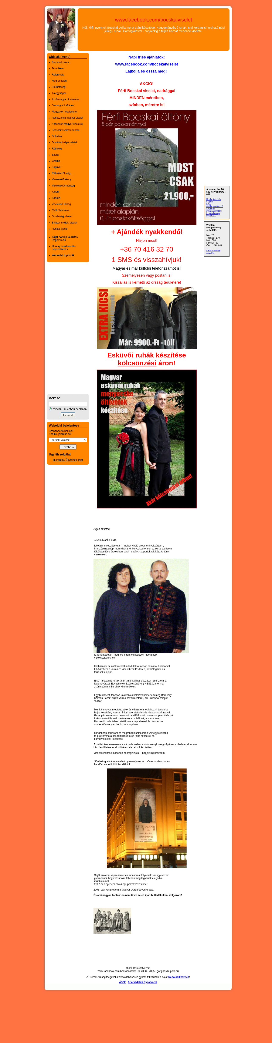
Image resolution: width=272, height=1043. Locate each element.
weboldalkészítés (178, 977)
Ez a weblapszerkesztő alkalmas (214, 206)
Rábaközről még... (62, 173)
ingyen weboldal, (214, 211)
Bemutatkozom (60, 62)
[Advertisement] (64, 328)
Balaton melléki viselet (64, 222)
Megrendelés (59, 80)
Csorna (56, 160)
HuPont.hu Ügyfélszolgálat (68, 459)
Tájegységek (59, 93)
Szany (55, 154)
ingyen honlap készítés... (213, 214)
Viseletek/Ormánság (63, 185)
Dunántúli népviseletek (65, 142)
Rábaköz (57, 148)
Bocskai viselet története (65, 130)
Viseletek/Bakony (61, 179)
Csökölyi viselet (60, 210)
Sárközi (56, 197)
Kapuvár (56, 167)
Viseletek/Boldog (61, 204)
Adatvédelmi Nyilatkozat (142, 982)
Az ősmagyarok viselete (65, 99)
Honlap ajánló (59, 228)
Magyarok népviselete (64, 111)
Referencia (58, 74)
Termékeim (58, 68)
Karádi (55, 191)
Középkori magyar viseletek (67, 123)
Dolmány (57, 136)
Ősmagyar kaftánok (63, 105)
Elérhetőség (58, 86)
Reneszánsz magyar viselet (67, 117)
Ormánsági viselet (62, 216)
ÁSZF (122, 982)
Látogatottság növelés (213, 251)
